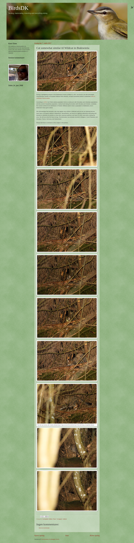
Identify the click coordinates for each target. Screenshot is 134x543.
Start (67, 536)
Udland (65, 519)
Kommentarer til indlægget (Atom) (50, 539)
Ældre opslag (95, 536)
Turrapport (59, 519)
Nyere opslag (39, 536)
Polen (54, 519)
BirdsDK (18, 8)
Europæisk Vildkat (47, 519)
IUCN (45, 102)
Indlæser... (11, 60)
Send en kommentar (44, 528)
